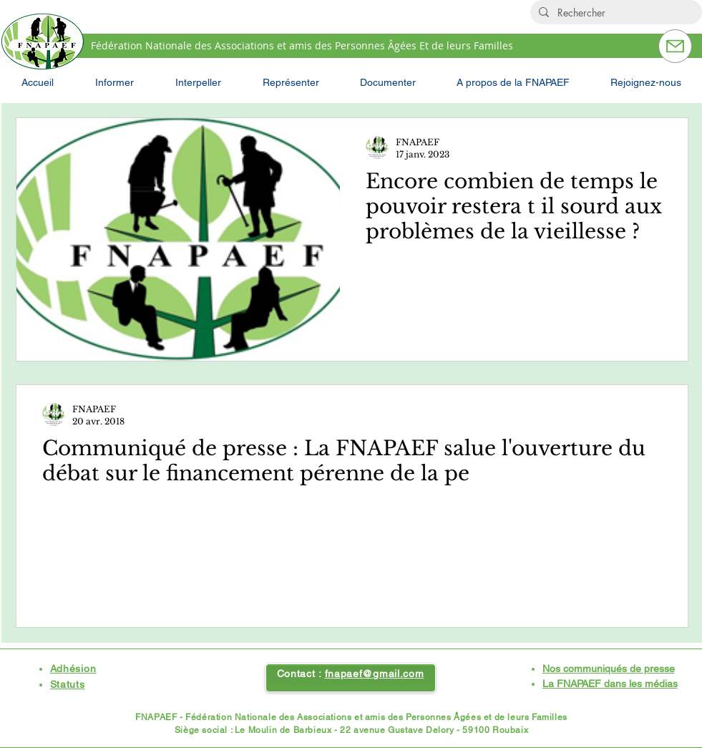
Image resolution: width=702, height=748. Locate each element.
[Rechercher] (614, 13)
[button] (114, 82)
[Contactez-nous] (675, 46)
